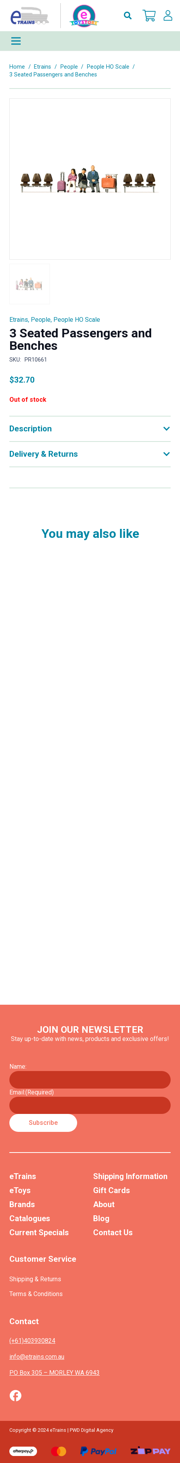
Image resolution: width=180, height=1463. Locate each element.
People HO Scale (108, 67)
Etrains (42, 67)
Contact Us (113, 1232)
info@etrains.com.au (36, 1356)
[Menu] (90, 41)
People (69, 67)
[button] (127, 15)
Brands (22, 1204)
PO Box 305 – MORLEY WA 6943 (54, 1372)
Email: (31, 1092)
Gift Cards (111, 1190)
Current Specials (39, 1232)
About (104, 1204)
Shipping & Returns (35, 1279)
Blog (101, 1218)
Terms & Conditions (36, 1294)
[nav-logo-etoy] (53, 15)
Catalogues (29, 1218)
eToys (20, 1190)
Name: (17, 1066)
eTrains (22, 1176)
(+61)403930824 (32, 1340)
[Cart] (149, 15)
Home (17, 67)
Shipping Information (130, 1176)
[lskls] (168, 15)
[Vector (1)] (15, 1395)
